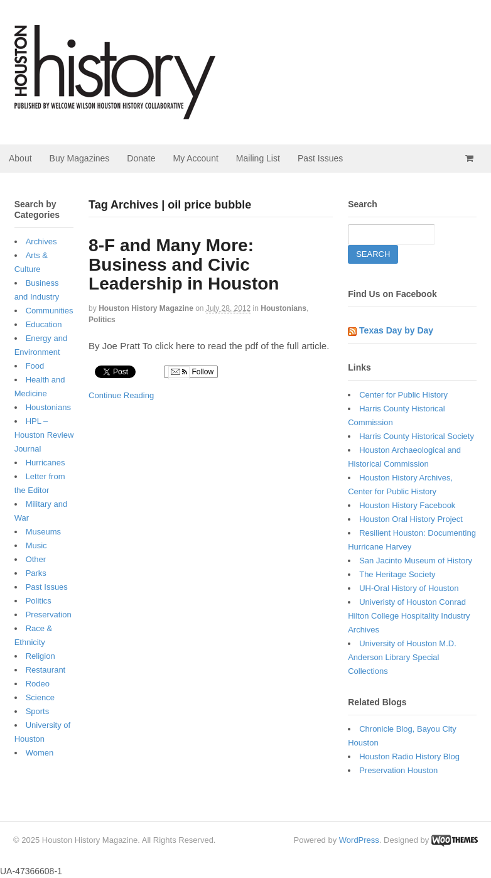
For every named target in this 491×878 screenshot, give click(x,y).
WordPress (359, 840)
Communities (49, 310)
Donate (141, 158)
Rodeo (38, 683)
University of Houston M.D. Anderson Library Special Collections (402, 657)
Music (36, 545)
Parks (36, 573)
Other (36, 559)
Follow (190, 372)
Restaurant (46, 670)
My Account (195, 158)
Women (40, 752)
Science (40, 697)
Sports (38, 711)
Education (44, 324)
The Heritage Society (397, 574)
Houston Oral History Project (411, 519)
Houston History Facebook (407, 505)
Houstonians (283, 308)
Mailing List (258, 158)
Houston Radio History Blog (409, 756)
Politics (102, 319)
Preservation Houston (398, 770)
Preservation (49, 614)
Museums (43, 531)
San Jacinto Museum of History (415, 560)
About (20, 158)
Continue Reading (121, 395)
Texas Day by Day (396, 330)
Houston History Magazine (146, 308)
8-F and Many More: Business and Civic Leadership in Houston (184, 265)
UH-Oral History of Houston (408, 588)
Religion (40, 656)
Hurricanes (45, 462)
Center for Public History (403, 394)
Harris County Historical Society (416, 436)
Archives (41, 241)
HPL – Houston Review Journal (44, 434)
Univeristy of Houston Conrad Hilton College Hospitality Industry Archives (409, 615)
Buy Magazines (80, 158)
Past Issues (320, 158)
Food (35, 366)
